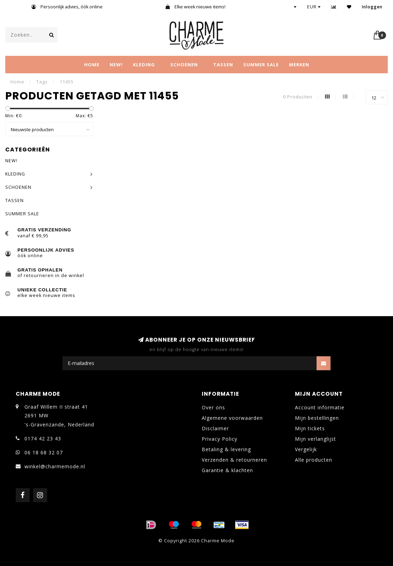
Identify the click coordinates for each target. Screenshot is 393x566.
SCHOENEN (184, 64)
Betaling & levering (226, 449)
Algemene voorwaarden (232, 418)
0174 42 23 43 (42, 438)
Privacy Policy (219, 438)
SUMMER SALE (261, 64)
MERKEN (299, 64)
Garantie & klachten (227, 470)
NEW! (116, 64)
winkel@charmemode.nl (54, 466)
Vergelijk (306, 449)
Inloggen (372, 7)
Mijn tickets (310, 428)
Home (91, 64)
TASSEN (223, 64)
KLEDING (144, 64)
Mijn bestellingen (317, 418)
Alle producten (313, 459)
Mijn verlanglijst (315, 438)
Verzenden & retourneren (234, 459)
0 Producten (297, 97)
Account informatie (319, 407)
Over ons (213, 407)
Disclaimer (215, 428)
